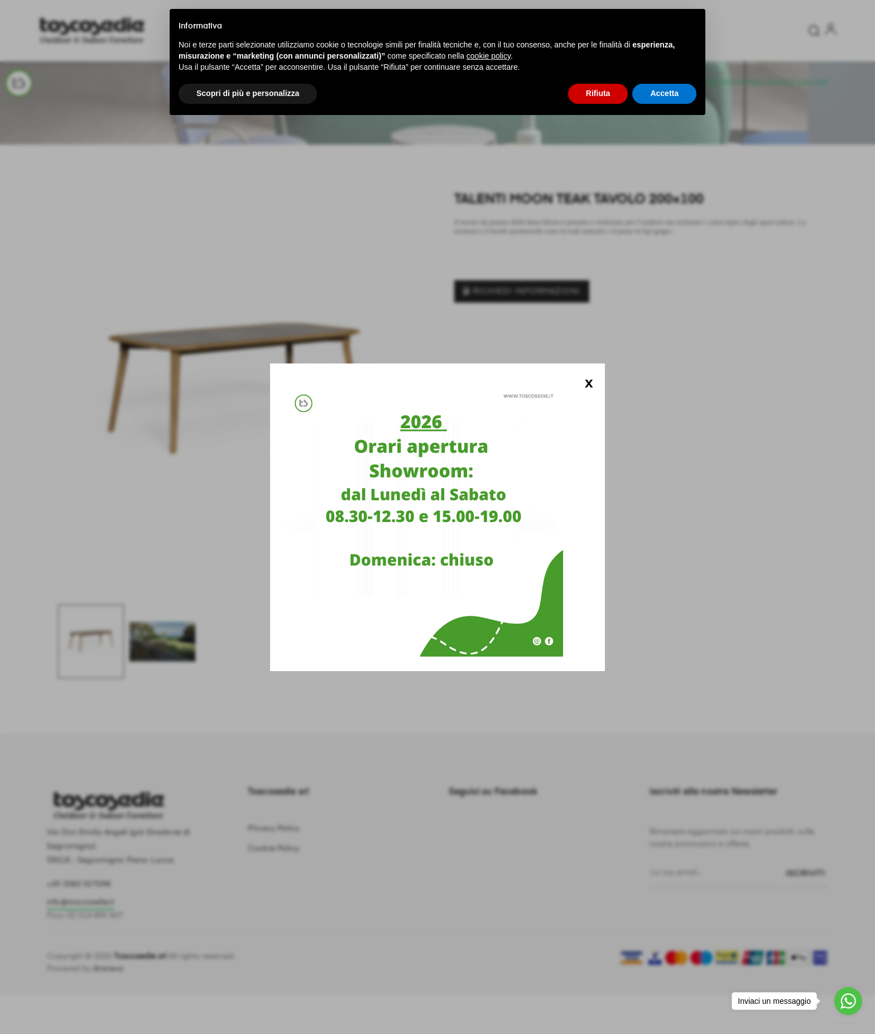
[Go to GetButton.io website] (848, 1022)
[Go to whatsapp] (848, 1001)
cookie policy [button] (489, 55)
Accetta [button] (664, 93)
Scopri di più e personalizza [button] (247, 93)
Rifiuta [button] (598, 93)
